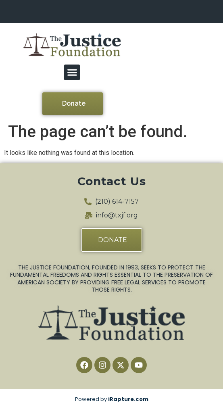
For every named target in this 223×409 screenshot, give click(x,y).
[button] (72, 72)
